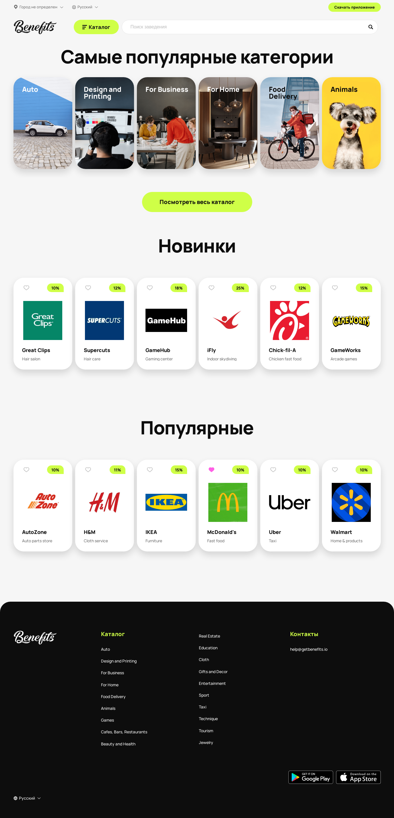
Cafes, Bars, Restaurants (124, 732)
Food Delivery (113, 696)
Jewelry (206, 742)
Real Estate (209, 636)
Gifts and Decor (213, 671)
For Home (110, 684)
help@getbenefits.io (308, 649)
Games (107, 720)
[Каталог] (96, 27)
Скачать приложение (354, 7)
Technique (208, 718)
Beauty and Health (118, 744)
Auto (105, 649)
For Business (112, 672)
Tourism (206, 730)
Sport (204, 695)
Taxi (202, 707)
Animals (108, 708)
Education (208, 647)
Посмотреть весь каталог (197, 202)
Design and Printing (119, 661)
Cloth (204, 659)
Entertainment (212, 683)
